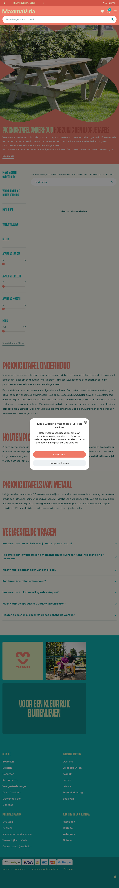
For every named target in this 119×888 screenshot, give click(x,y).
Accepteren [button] (59, 454)
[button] (59, 463)
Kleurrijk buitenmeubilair (24, 3)
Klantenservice (110, 3)
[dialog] (59, 444)
